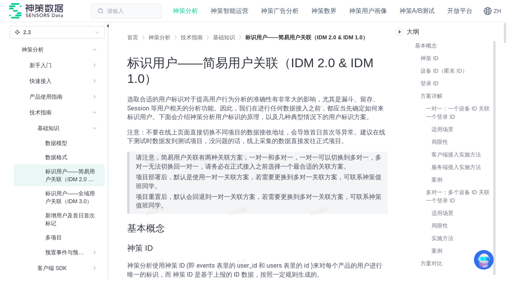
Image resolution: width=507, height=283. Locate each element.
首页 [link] (132, 37)
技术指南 (192, 37)
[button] (492, 11)
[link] (159, 37)
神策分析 (159, 37)
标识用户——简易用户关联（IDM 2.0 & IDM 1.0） (306, 37)
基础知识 (224, 37)
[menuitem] (59, 65)
